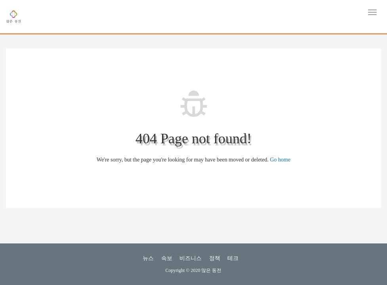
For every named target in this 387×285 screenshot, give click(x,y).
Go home (280, 160)
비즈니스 (190, 258)
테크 (232, 258)
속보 (166, 258)
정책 (214, 258)
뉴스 (148, 258)
